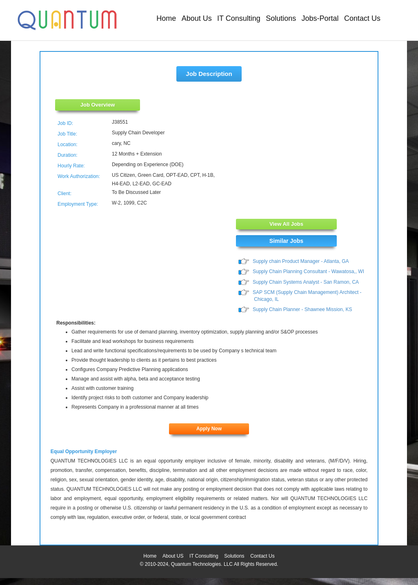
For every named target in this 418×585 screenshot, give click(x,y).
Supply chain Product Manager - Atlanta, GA (301, 261)
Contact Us (362, 18)
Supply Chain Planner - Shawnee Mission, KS (302, 309)
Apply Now (209, 429)
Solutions (281, 18)
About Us (197, 18)
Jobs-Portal (320, 18)
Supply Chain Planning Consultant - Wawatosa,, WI (308, 272)
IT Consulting (238, 18)
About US (172, 556)
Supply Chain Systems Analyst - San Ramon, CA (306, 282)
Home (166, 18)
